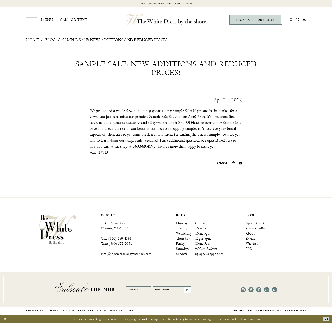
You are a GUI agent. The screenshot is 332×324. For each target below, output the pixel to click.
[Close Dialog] (6, 319)
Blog (50, 40)
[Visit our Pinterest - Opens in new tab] (258, 290)
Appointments (256, 224)
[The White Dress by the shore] (166, 20)
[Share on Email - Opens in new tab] (240, 163)
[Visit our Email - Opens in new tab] (266, 290)
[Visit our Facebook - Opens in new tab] (251, 290)
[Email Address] (188, 290)
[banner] (57, 230)
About (250, 234)
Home (32, 40)
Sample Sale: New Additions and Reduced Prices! (115, 40)
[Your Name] (143, 290)
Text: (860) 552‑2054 (116, 245)
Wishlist (252, 245)
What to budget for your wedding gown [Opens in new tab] (166, 3)
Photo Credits (256, 229)
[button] (40, 20)
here (258, 319)
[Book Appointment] (255, 20)
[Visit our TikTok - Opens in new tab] (274, 290)
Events (250, 239)
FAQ (249, 250)
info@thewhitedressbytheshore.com (126, 255)
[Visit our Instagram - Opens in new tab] (243, 290)
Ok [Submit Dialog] (325, 319)
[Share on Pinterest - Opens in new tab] (233, 163)
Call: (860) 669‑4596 (116, 239)
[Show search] (291, 20)
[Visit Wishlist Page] (298, 20)
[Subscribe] (209, 290)
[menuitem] (40, 20)
